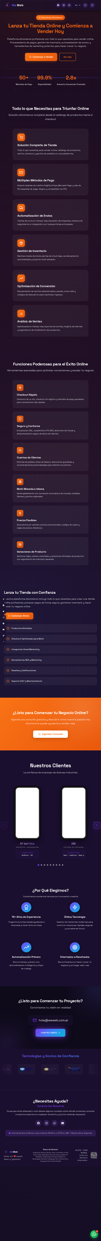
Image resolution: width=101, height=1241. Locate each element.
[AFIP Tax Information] (94, 1155)
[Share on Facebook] (3, 599)
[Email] (63, 1123)
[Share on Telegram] (3, 623)
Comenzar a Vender (41, 57)
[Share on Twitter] (3, 611)
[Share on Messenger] (3, 605)
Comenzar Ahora (18, 616)
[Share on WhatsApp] (3, 617)
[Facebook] (58, 5)
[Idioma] (77, 5)
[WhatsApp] (69, 5)
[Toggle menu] (92, 5)
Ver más (67, 57)
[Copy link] (3, 635)
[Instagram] (63, 5)
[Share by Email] (3, 629)
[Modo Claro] (85, 5)
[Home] (13, 5)
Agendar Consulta (50, 734)
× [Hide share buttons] (3, 641)
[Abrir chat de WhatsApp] (94, 1234)
